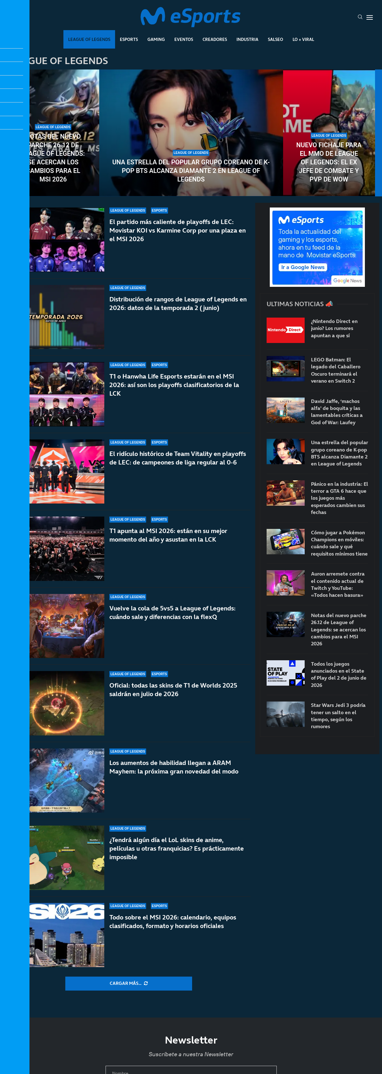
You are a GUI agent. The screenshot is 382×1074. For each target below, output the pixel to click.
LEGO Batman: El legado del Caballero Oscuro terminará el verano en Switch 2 (335, 370)
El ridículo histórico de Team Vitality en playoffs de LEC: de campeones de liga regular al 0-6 (177, 458)
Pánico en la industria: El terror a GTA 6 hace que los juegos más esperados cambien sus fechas (339, 498)
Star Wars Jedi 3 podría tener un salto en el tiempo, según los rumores (338, 716)
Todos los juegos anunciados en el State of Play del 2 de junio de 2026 (338, 674)
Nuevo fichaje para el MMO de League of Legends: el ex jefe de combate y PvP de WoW (329, 162)
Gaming (156, 39)
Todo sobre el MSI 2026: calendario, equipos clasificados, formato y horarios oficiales (172, 928)
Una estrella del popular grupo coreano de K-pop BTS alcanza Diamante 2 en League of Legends (191, 170)
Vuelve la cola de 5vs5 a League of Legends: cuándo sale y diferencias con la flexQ (172, 624)
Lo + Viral (303, 39)
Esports (129, 39)
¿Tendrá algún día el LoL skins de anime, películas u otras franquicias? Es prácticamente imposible (176, 862)
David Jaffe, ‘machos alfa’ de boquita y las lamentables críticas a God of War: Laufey (337, 412)
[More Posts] (128, 984)
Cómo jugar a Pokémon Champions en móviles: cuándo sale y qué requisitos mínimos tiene (339, 543)
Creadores (215, 39)
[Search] (360, 17)
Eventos (183, 39)
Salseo (275, 39)
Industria (247, 39)
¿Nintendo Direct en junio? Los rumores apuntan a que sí (334, 328)
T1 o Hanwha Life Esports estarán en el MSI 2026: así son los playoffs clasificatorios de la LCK (174, 385)
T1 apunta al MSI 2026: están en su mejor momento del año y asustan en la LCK (168, 538)
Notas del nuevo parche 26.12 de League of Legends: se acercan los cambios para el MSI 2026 (53, 158)
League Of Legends (89, 39)
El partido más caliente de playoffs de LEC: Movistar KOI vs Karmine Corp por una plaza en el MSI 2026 (177, 230)
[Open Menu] (369, 17)
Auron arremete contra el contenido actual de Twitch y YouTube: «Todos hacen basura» (338, 584)
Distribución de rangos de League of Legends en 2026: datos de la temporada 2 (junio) (178, 303)
